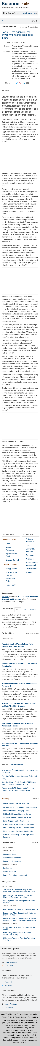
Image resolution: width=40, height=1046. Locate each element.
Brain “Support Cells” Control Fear (16, 821)
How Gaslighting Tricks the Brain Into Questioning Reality (17, 933)
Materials (5, 597)
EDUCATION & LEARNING (9, 864)
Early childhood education (31, 550)
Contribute (24, 1014)
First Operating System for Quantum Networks (20, 909)
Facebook (8, 982)
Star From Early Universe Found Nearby (18, 828)
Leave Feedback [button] (11, 1004)
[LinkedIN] (24, 83)
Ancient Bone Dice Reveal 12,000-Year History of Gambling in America (18, 896)
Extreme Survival (12, 560)
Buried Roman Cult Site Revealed (16, 804)
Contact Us (9, 1008)
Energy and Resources (12, 861)
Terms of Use (33, 1017)
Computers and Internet (12, 858)
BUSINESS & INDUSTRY (9, 850)
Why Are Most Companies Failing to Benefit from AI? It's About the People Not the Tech (19, 919)
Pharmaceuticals (9, 854)
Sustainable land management (32, 564)
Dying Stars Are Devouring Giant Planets (18, 824)
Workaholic (30, 559)
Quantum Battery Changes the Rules (17, 817)
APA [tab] (25, 610)
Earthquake (30, 555)
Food (8, 544)
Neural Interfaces (9, 872)
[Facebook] (13, 83)
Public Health (11, 585)
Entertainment (31, 569)
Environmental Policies (11, 574)
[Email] (27, 83)
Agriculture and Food (11, 555)
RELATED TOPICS (8, 534)
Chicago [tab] (33, 610)
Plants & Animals (9, 539)
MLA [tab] (18, 610)
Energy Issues (11, 569)
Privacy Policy (7, 1017)
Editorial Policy (20, 1017)
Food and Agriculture (10, 549)
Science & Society (10, 564)
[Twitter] (16, 83)
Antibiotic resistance (30, 540)
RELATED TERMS (28, 534)
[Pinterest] (20, 83)
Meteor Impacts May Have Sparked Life (18, 831)
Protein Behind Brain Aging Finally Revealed (20, 807)
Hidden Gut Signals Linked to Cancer (17, 814)
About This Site (6, 1014)
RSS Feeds (9, 966)
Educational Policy (10, 580)
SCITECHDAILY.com (17, 764)
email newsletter (29, 13)
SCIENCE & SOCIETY (8, 847)
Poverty (29, 572)
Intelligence (7, 868)
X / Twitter (8, 985)
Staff (16, 1014)
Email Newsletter (11, 962)
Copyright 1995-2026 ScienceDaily (16, 1020)
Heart (28, 545)
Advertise (34, 1014)
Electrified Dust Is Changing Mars (15, 811)
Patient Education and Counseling (16, 875)
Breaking (5, 798)
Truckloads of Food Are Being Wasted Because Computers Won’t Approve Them (19, 891)
